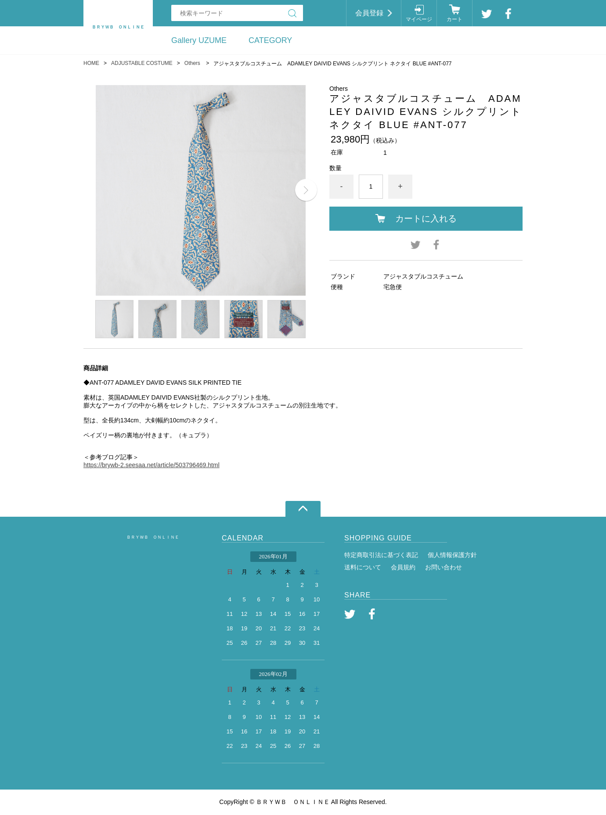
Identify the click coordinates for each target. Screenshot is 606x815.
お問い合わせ (443, 567)
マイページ (419, 19)
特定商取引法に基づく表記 (381, 554)
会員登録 (369, 13)
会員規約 (403, 567)
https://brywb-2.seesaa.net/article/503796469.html (151, 464)
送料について (362, 567)
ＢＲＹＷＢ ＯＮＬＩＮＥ (152, 537)
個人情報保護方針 (452, 554)
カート (454, 19)
